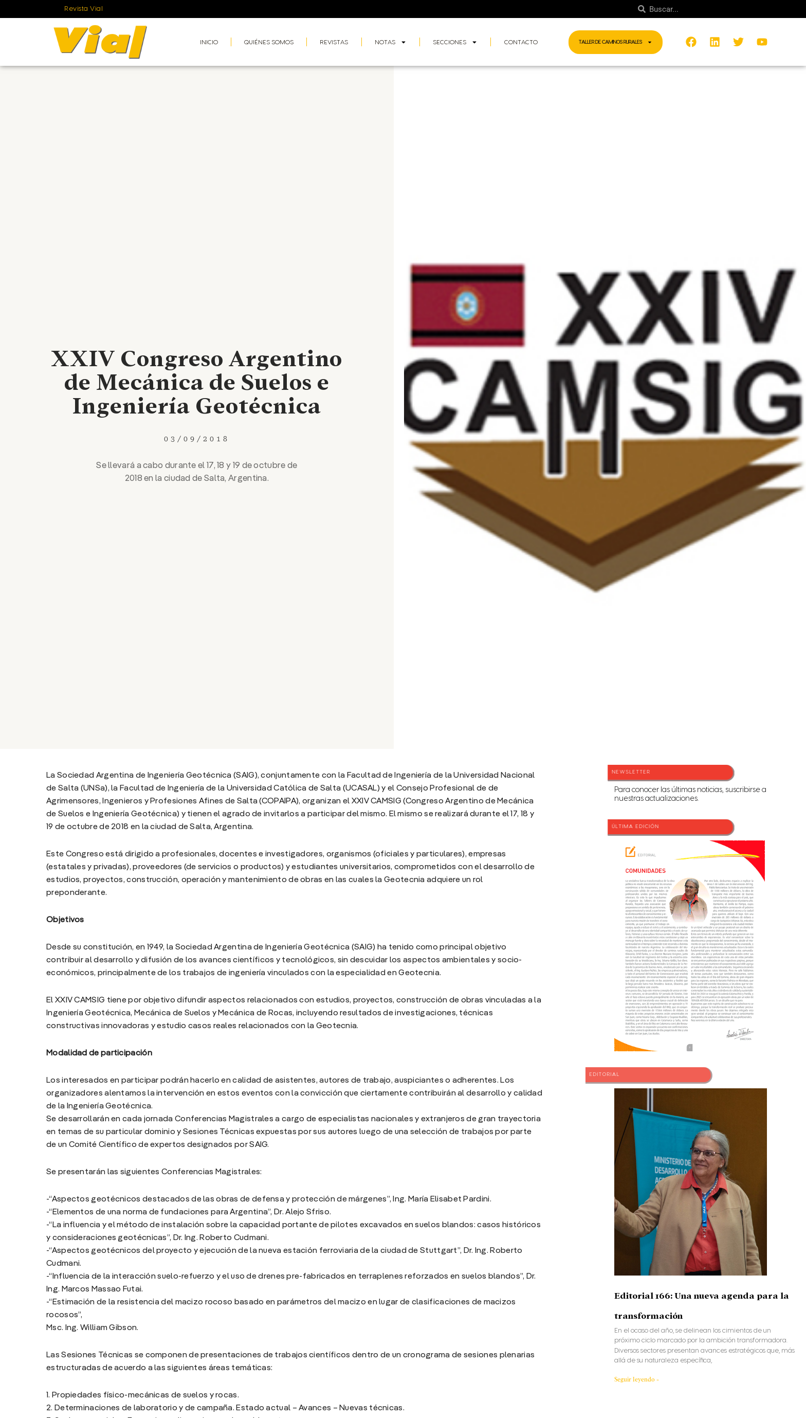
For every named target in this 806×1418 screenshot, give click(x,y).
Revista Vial (83, 9)
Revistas (334, 42)
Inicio (209, 42)
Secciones (455, 42)
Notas (391, 42)
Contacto (521, 42)
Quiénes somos (269, 42)
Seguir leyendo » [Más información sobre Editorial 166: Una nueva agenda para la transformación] (636, 1379)
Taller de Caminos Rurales (615, 42)
